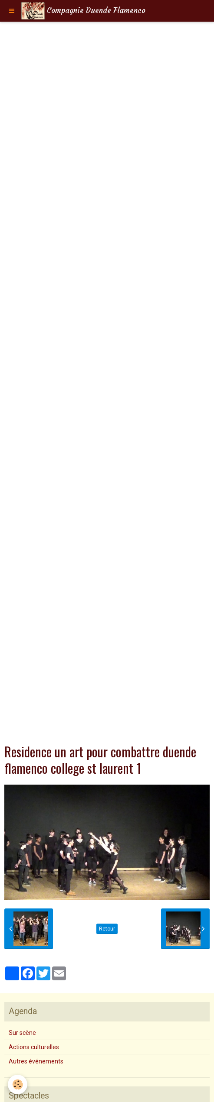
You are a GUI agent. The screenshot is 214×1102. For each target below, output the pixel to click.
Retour (107, 929)
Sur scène (22, 1032)
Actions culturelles (34, 1047)
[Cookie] (17, 1084)
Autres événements (36, 1061)
